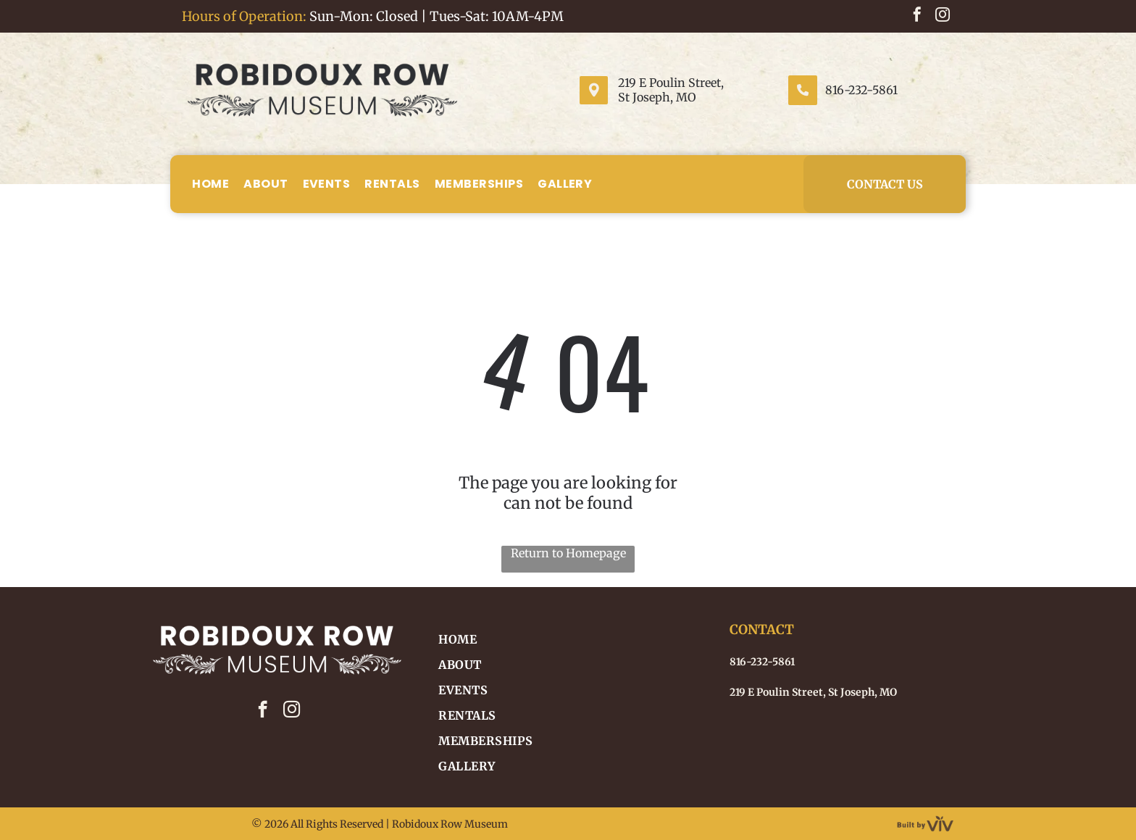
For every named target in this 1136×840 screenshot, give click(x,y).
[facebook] (917, 16)
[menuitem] (210, 183)
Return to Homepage (568, 553)
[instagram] (942, 16)
